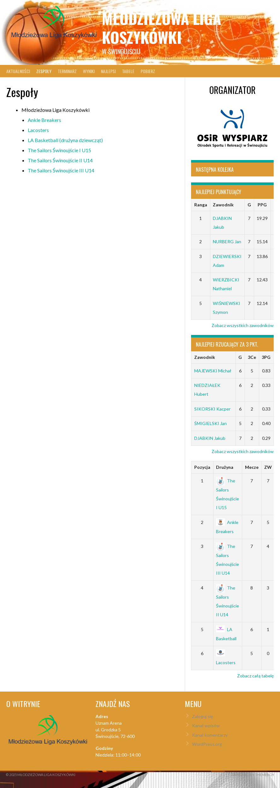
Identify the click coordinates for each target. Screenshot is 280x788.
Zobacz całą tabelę (255, 675)
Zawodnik (223, 204)
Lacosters (38, 130)
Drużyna (224, 467)
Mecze (252, 467)
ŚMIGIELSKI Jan (210, 423)
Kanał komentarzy (210, 735)
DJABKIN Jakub (209, 438)
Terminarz (67, 71)
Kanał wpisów (206, 725)
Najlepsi (108, 71)
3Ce (252, 357)
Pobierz (148, 71)
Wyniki (89, 71)
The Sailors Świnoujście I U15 (59, 150)
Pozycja (202, 467)
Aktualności (18, 71)
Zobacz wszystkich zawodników (243, 325)
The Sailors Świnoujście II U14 (60, 160)
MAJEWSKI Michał (212, 370)
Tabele (128, 71)
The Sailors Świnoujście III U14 (61, 170)
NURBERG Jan (227, 241)
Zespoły (43, 71)
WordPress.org (207, 744)
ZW (268, 467)
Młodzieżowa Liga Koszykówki (161, 27)
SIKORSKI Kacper (212, 408)
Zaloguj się (202, 716)
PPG (262, 204)
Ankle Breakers (44, 120)
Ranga (200, 204)
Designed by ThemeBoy (253, 775)
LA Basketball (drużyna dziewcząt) (65, 140)
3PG (266, 357)
